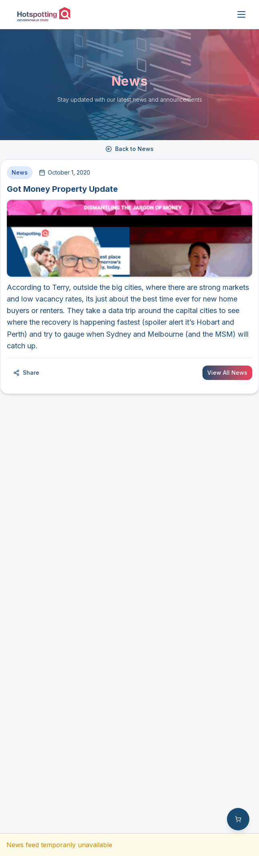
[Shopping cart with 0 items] (238, 819)
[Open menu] (241, 14)
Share (26, 372)
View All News (227, 372)
